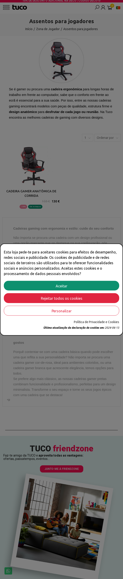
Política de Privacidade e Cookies (96, 322)
